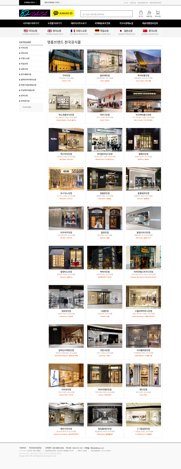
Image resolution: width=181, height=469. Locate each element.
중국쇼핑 (24, 96)
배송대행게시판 (143, 3)
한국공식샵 (25, 101)
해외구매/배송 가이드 (52, 2)
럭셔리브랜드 (27, 107)
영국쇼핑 (24, 53)
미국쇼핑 (24, 48)
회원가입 (133, 3)
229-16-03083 (105, 451)
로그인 (126, 3)
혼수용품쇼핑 (26, 74)
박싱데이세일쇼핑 (28, 90)
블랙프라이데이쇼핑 (28, 80)
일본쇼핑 (24, 69)
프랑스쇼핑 (25, 58)
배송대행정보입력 (155, 3)
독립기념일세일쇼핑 (28, 85)
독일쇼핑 (24, 64)
